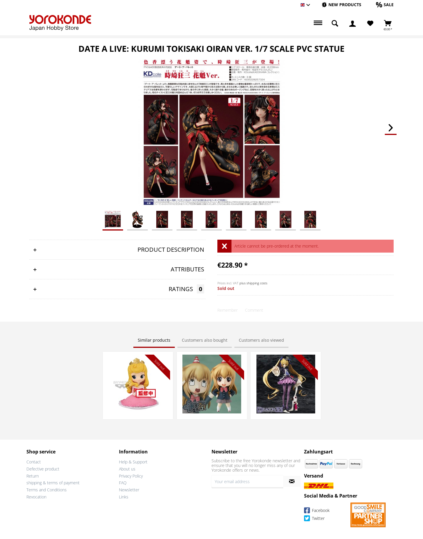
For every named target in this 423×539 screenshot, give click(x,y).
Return (32, 476)
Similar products (154, 340)
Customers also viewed (261, 340)
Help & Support (133, 462)
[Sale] (385, 4)
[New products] (341, 4)
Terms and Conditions (46, 490)
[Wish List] (370, 23)
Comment (254, 310)
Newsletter (129, 490)
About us (127, 469)
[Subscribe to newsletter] (292, 481)
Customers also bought (204, 340)
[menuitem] (341, 5)
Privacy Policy (131, 476)
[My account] (352, 23)
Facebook (317, 511)
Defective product (42, 469)
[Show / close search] (335, 23)
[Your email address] (247, 481)
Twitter (314, 519)
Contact (33, 462)
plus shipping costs (253, 283)
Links (123, 497)
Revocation (36, 497)
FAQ (123, 482)
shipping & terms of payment (53, 482)
